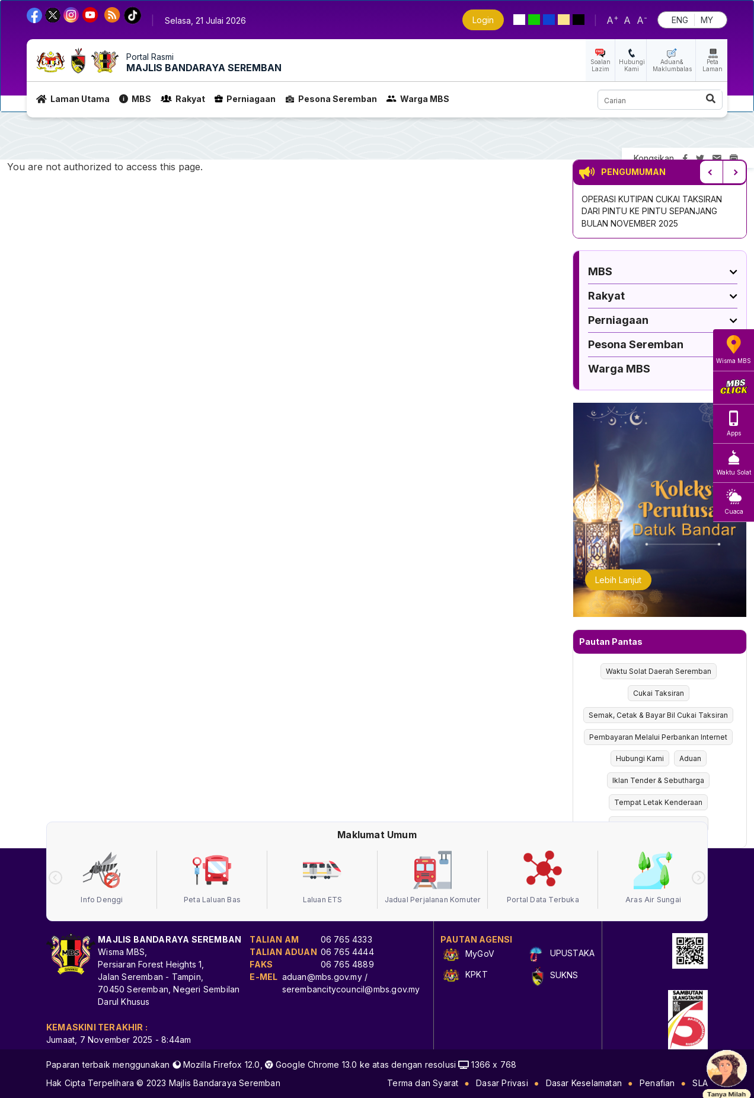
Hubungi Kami (632, 65)
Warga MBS (417, 99)
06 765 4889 (347, 964)
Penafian (657, 1083)
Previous (711, 172)
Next (734, 172)
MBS (135, 99)
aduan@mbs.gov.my (322, 977)
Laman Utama (73, 99)
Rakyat (183, 99)
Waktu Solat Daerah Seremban (658, 671)
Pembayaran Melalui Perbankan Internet (658, 737)
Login (483, 20)
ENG (680, 20)
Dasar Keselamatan (584, 1083)
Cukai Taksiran (658, 693)
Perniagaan (245, 99)
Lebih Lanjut (618, 580)
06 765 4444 (347, 952)
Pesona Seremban (331, 99)
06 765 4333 (346, 939)
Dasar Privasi (502, 1083)
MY (707, 20)
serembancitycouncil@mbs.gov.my (351, 989)
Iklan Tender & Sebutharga (658, 780)
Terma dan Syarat (422, 1083)
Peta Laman (712, 65)
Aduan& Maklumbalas (672, 65)
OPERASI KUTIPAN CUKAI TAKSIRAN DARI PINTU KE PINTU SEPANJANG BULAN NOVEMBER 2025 (652, 211)
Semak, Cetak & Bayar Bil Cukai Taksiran (658, 715)
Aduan (690, 758)
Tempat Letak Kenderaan (658, 802)
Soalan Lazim (600, 65)
